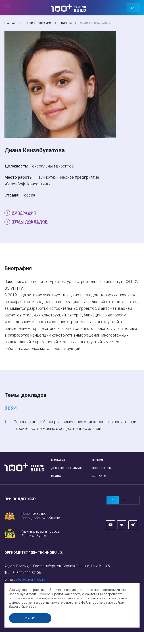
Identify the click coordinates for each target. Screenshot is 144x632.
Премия (97, 460)
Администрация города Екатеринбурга (41, 533)
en (133, 7)
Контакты (99, 475)
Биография (24, 213)
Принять (30, 618)
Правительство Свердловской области (40, 515)
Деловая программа (37, 23)
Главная (9, 23)
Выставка (58, 460)
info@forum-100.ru (30, 579)
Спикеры (66, 23)
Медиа (56, 475)
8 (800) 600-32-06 (27, 573)
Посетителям (101, 468)
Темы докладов (30, 222)
